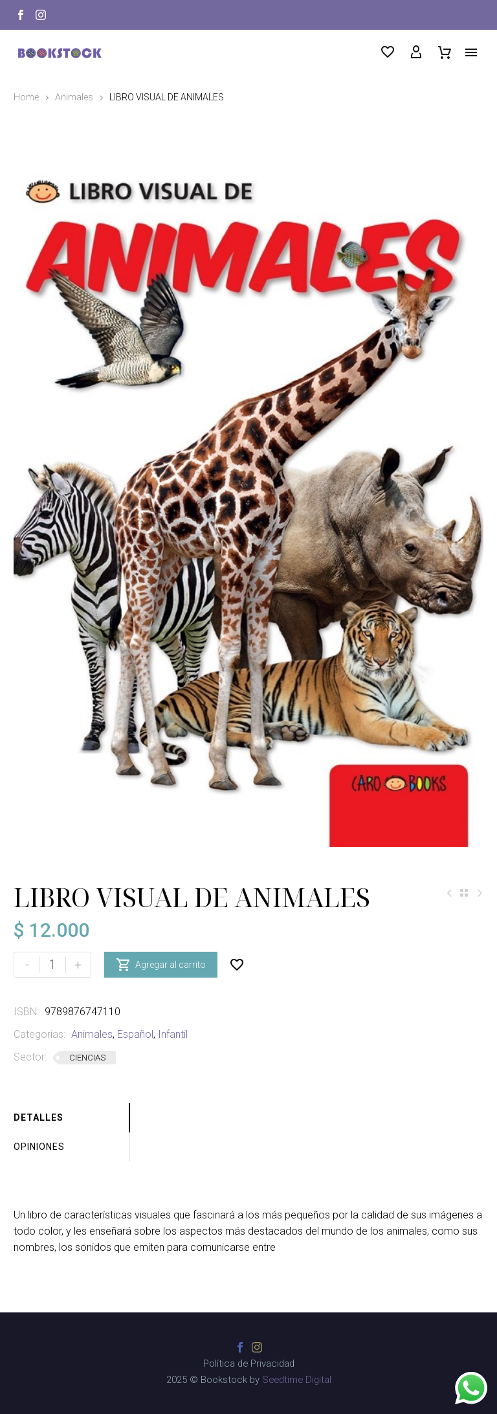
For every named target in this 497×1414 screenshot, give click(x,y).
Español (135, 1034)
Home (26, 97)
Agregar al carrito (161, 964)
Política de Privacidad (248, 1364)
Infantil (173, 1034)
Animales (74, 97)
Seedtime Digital (296, 1380)
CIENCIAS (87, 1057)
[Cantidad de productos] (52, 964)
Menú (471, 52)
